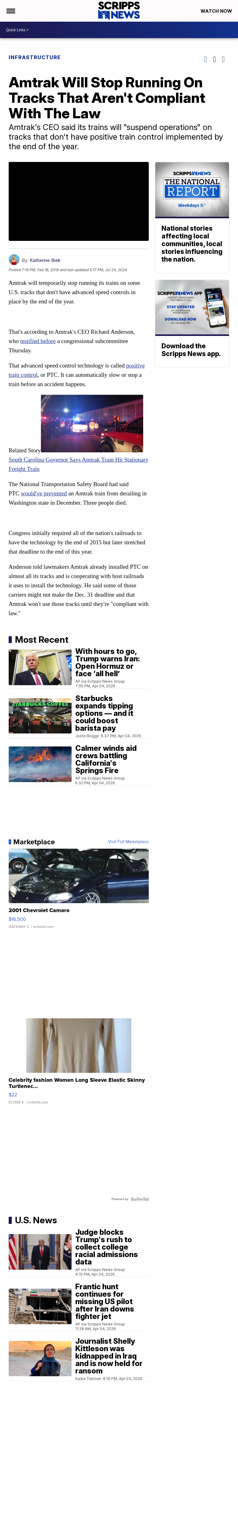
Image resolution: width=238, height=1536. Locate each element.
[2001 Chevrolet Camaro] (79, 892)
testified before (37, 341)
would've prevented (44, 493)
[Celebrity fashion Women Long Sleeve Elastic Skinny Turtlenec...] (79, 1064)
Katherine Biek (45, 260)
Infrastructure (35, 57)
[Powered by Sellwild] (140, 1199)
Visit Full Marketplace (128, 842)
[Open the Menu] (10, 11)
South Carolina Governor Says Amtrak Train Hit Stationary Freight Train (78, 459)
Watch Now (217, 11)
